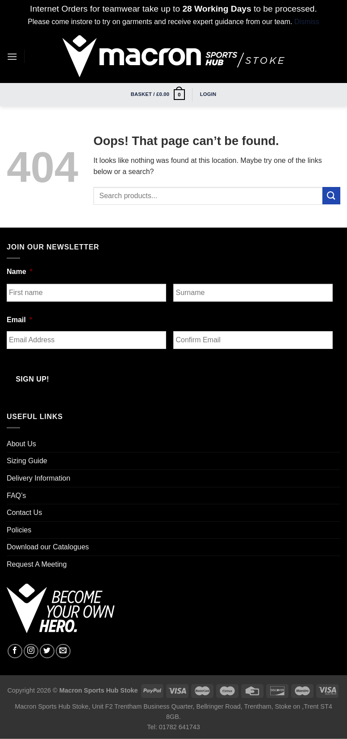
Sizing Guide (27, 461)
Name (20, 271)
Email (19, 320)
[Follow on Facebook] (15, 651)
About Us (21, 444)
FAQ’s (16, 495)
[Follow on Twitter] (47, 651)
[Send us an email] (63, 651)
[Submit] (331, 195)
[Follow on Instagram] (31, 651)
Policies (19, 530)
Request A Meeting (37, 564)
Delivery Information (38, 478)
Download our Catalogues (48, 547)
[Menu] (12, 56)
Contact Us (24, 512)
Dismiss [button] (306, 21)
